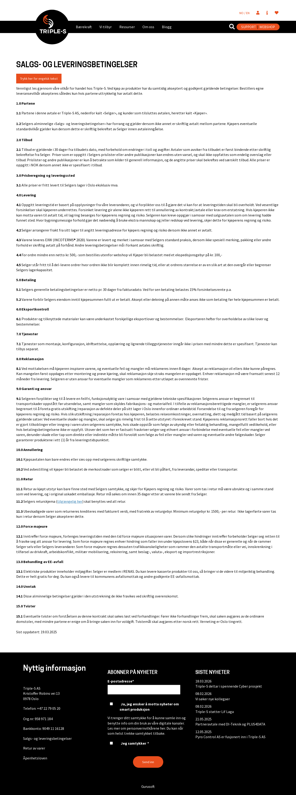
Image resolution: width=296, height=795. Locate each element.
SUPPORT (248, 27)
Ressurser (127, 26)
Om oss (148, 26)
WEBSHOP (267, 27)
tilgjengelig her (69, 501)
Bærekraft (84, 26)
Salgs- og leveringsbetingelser (47, 738)
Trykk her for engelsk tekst (39, 78)
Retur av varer (34, 748)
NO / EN (244, 13)
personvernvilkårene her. (146, 728)
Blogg (167, 26)
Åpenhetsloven (35, 758)
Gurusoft (148, 786)
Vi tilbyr (105, 26)
